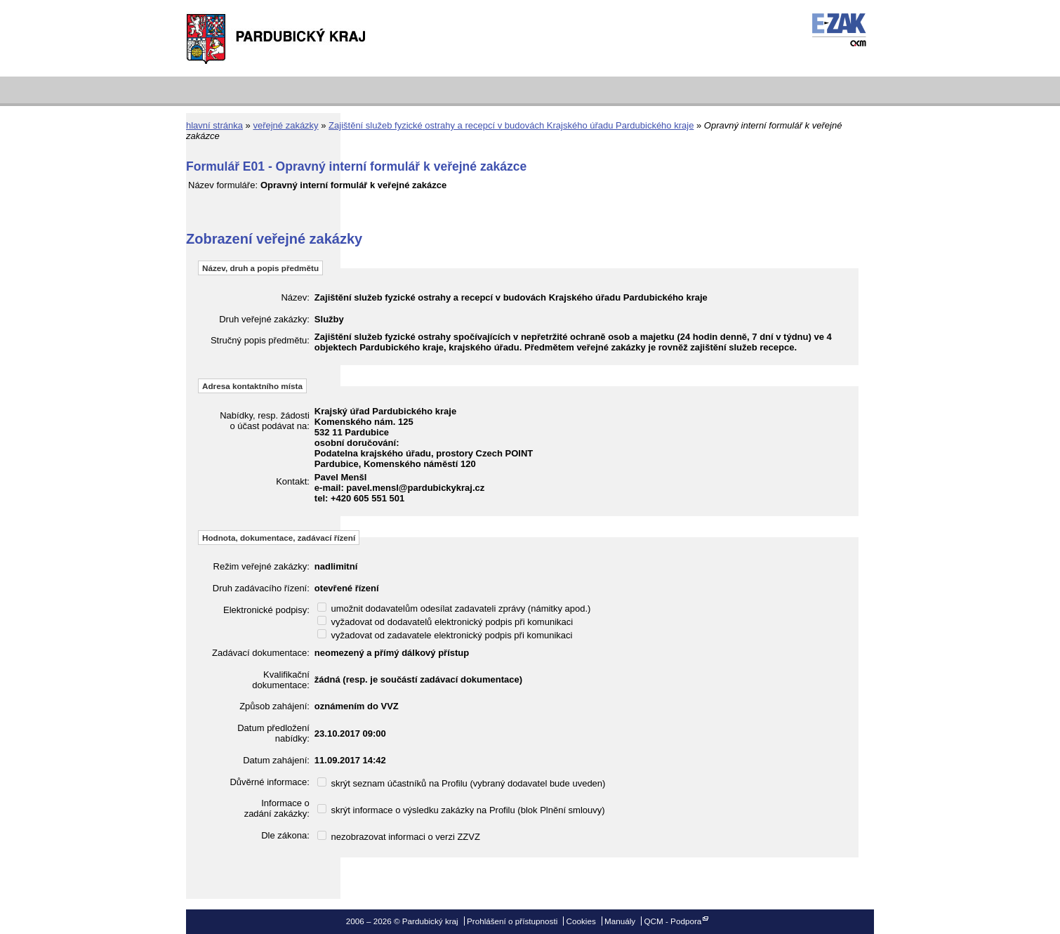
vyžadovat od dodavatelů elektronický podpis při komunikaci (445, 622)
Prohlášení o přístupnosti (512, 921)
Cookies (581, 921)
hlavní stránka (214, 125)
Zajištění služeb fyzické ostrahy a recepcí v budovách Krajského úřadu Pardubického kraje (511, 125)
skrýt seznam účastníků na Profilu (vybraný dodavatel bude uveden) (461, 783)
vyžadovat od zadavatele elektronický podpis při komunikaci (445, 635)
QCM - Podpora (672, 921)
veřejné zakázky (285, 125)
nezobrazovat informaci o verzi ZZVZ (398, 836)
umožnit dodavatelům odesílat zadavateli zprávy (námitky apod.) (454, 608)
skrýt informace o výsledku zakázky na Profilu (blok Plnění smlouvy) (461, 810)
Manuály (619, 921)
